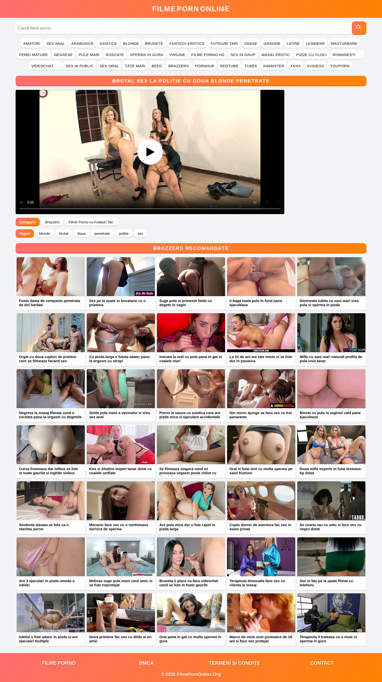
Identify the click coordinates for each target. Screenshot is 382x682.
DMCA (146, 663)
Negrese (63, 55)
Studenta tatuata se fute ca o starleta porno (44, 527)
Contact (322, 663)
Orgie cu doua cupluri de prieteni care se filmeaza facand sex (47, 359)
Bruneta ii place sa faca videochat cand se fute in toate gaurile (188, 583)
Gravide (272, 43)
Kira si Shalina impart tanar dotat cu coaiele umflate (120, 471)
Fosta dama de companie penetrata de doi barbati (49, 303)
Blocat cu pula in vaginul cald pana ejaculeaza (330, 415)
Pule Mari (89, 55)
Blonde (131, 43)
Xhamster (273, 66)
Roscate (115, 55)
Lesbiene (315, 43)
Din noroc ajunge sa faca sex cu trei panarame (260, 415)
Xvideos (315, 66)
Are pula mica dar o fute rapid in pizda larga (187, 527)
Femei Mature (33, 55)
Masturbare (344, 43)
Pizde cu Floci (311, 55)
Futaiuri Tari (224, 43)
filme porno (59, 663)
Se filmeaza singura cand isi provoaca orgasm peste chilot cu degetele (187, 473)
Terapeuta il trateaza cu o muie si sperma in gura (328, 639)
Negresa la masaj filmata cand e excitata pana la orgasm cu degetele (50, 415)
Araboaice (82, 43)
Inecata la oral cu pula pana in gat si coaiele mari (190, 359)
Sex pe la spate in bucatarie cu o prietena (117, 303)
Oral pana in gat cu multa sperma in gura (190, 639)
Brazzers (178, 66)
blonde (44, 233)
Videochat (45, 66)
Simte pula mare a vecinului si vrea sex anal (119, 415)
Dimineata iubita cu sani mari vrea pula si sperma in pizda (329, 303)
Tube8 (251, 66)
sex (140, 233)
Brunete (154, 43)
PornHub (204, 66)
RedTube (229, 66)
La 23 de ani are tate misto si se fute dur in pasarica (260, 359)
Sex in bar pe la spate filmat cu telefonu (326, 583)
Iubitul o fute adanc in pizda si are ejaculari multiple (48, 639)
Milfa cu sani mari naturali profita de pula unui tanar (331, 359)
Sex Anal (56, 43)
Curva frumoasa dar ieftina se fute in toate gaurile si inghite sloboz (48, 471)
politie (123, 233)
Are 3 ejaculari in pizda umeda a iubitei (47, 583)
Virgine (177, 55)
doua (81, 233)
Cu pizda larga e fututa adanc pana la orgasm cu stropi (119, 359)
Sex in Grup (242, 55)
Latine (293, 43)
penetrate (102, 233)
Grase (251, 43)
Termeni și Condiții (234, 663)
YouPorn (339, 66)
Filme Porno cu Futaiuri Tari (90, 222)
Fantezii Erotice (187, 43)
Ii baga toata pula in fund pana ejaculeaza (255, 303)
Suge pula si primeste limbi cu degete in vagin (185, 303)
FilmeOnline (191, 9)
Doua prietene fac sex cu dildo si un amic (120, 639)
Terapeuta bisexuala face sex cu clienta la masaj (257, 583)
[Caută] (359, 28)
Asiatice (108, 43)
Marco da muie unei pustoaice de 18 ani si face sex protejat (260, 639)
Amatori (31, 43)
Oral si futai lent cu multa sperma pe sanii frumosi (260, 471)
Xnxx (295, 66)
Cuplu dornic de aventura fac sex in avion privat (260, 527)
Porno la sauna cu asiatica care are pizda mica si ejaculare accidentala (189, 415)
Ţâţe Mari (135, 66)
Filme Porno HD (207, 55)
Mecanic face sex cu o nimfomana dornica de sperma (118, 527)
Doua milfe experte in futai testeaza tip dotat (330, 471)
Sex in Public (80, 66)
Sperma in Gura (146, 55)
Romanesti (347, 55)
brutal (63, 233)
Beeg (157, 66)
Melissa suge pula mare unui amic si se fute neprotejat (120, 583)
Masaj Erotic (276, 55)
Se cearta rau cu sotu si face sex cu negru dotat (330, 527)
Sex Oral (109, 66)
